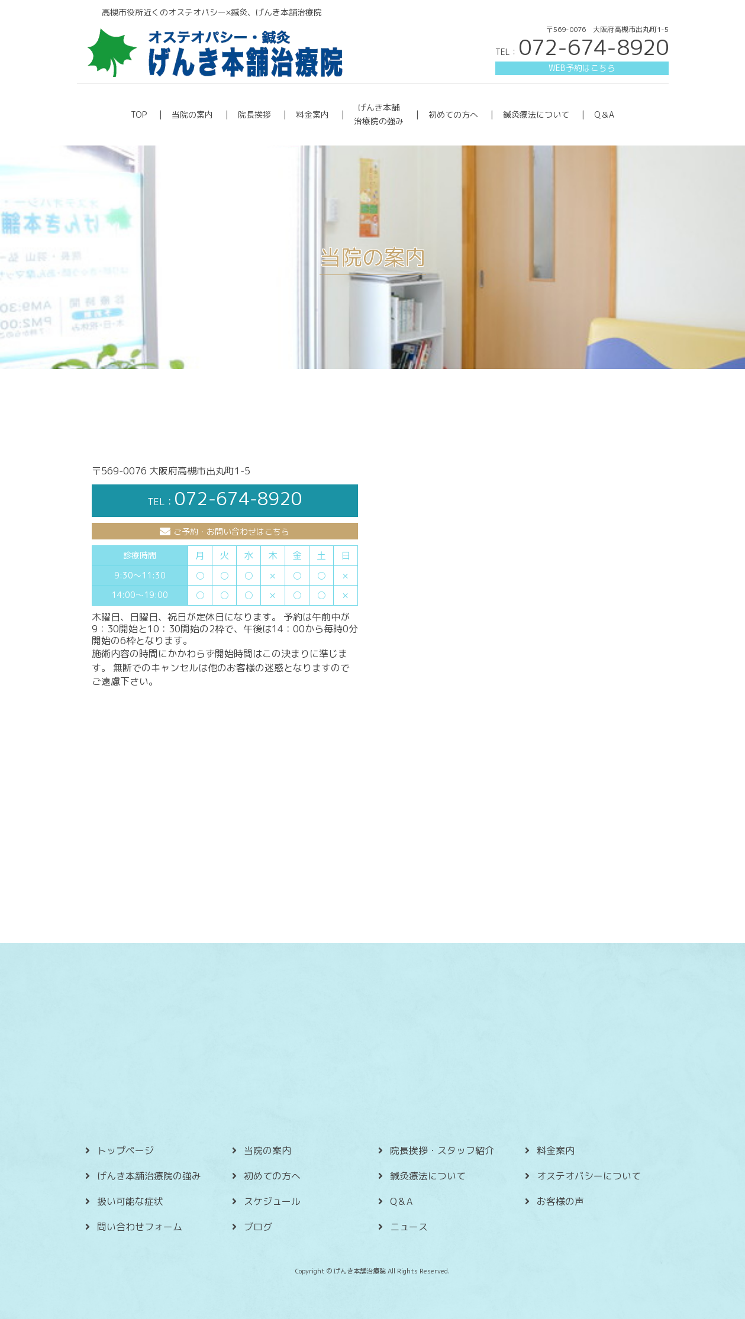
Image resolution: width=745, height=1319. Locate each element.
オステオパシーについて (589, 1175)
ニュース (409, 1226)
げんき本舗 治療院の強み (379, 114)
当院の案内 (192, 114)
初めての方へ (453, 114)
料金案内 (312, 114)
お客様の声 (560, 1201)
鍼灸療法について (536, 114)
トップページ (125, 1150)
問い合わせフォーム (139, 1226)
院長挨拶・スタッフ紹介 (442, 1150)
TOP (139, 114)
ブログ (258, 1226)
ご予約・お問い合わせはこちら (231, 531)
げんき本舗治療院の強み (149, 1175)
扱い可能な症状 (130, 1201)
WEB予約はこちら (582, 67)
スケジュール (272, 1201)
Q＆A (604, 114)
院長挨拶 (254, 114)
